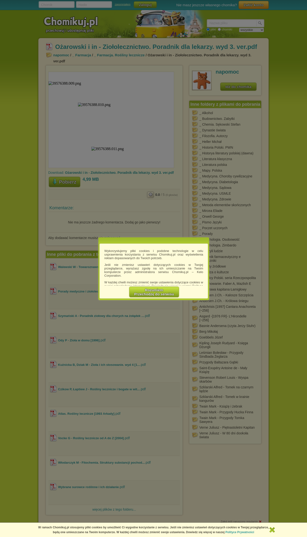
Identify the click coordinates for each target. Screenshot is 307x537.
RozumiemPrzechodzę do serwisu (154, 292)
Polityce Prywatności (239, 532)
